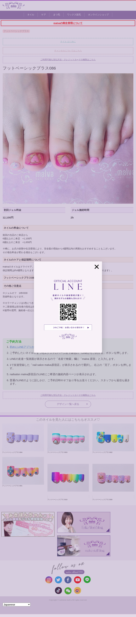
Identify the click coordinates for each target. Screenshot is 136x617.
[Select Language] (16, 604)
